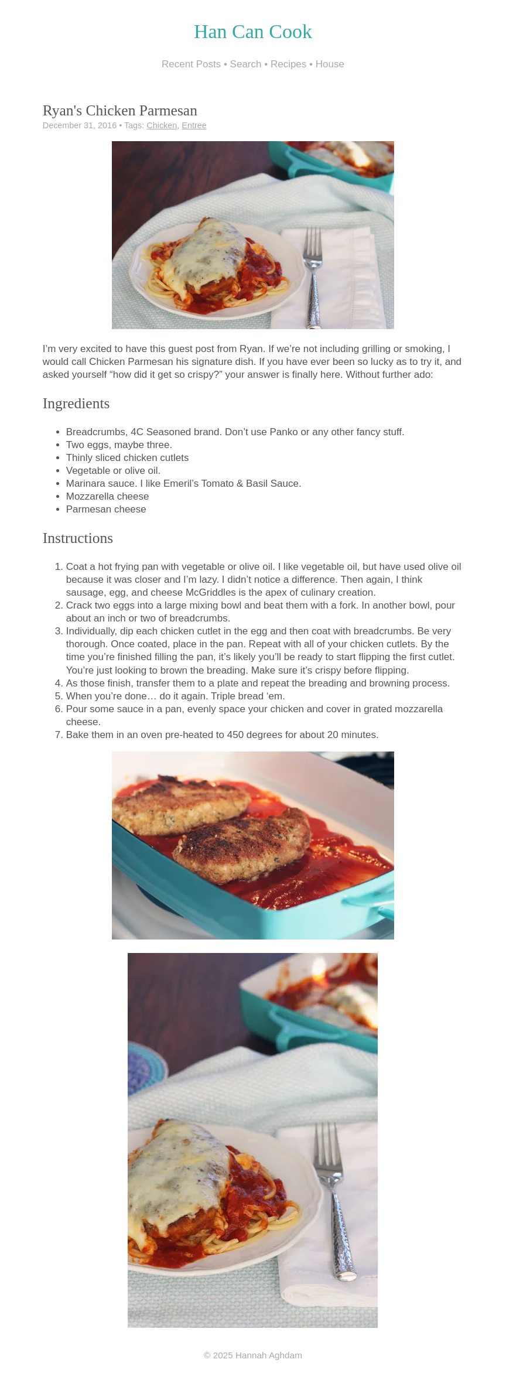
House (330, 64)
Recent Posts (191, 64)
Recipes (288, 64)
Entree (194, 125)
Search (246, 64)
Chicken (161, 125)
